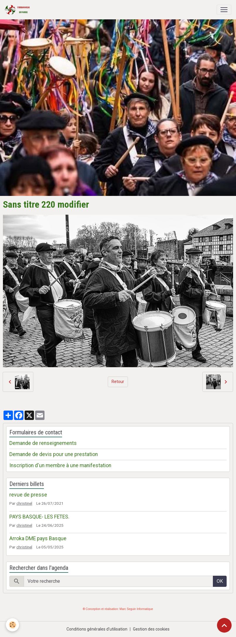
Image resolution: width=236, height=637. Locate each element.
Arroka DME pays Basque (37, 538)
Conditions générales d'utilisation (96, 629)
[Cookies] (12, 624)
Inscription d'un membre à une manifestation (60, 465)
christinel (24, 503)
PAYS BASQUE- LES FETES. (39, 517)
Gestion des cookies (151, 629)
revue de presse (28, 495)
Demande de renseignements (43, 443)
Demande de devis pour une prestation (53, 454)
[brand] (18, 10)
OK (220, 581)
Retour (118, 381)
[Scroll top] (224, 625)
